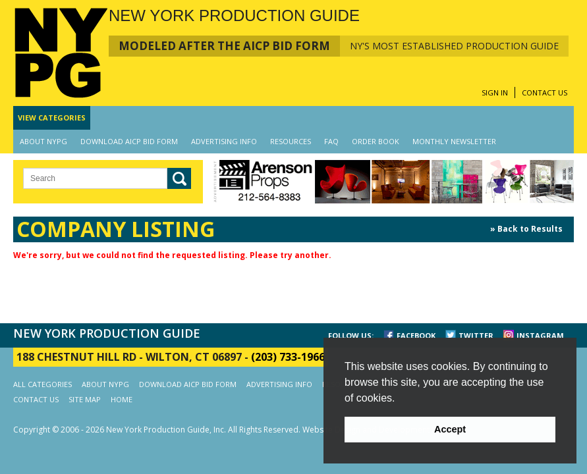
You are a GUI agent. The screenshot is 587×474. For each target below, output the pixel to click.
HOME (121, 399)
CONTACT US (544, 92)
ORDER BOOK (375, 141)
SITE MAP (85, 399)
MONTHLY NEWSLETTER (454, 141)
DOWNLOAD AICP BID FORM (129, 141)
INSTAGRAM (540, 335)
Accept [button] (450, 429)
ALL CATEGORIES (42, 384)
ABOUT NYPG (43, 141)
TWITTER (476, 335)
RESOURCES (290, 141)
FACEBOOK (416, 335)
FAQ (331, 141)
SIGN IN (495, 92)
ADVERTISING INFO (224, 141)
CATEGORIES (52, 117)
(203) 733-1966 (288, 357)
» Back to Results (526, 228)
